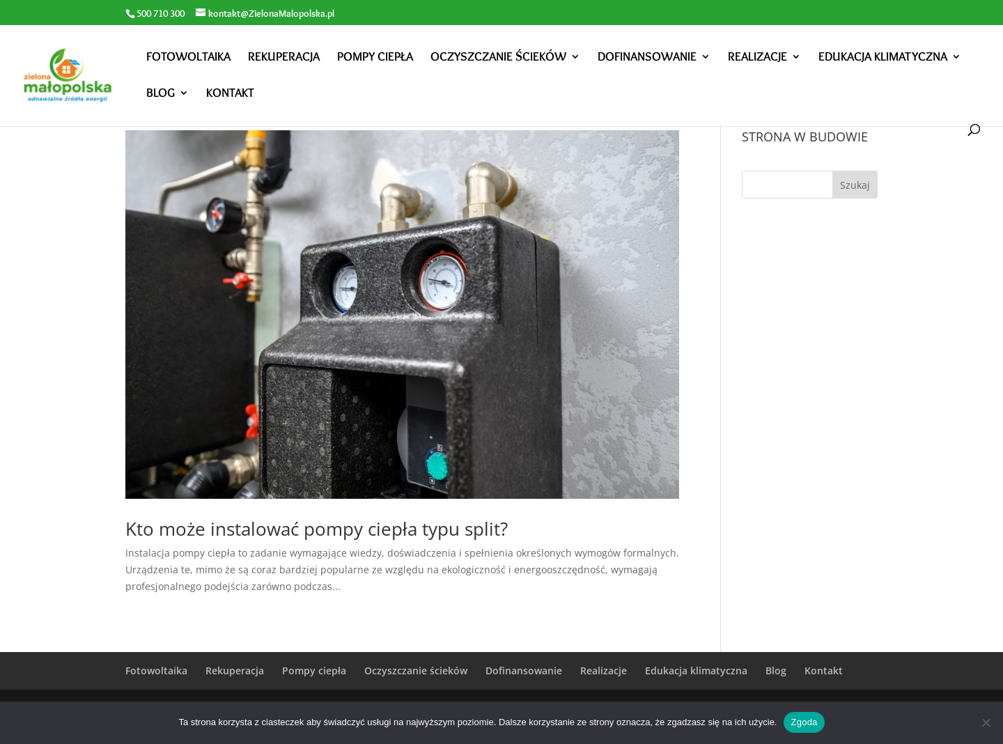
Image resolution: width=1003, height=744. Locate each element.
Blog (160, 94)
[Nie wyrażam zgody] (986, 722)
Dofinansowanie (647, 58)
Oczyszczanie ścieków (498, 58)
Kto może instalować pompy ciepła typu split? (316, 528)
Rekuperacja (284, 58)
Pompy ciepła (375, 58)
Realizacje (757, 58)
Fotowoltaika (188, 58)
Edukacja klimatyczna (882, 58)
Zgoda (804, 722)
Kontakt (230, 94)
